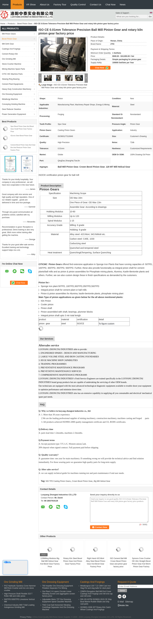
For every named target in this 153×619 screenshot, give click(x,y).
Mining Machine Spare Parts (13, 69)
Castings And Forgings (11, 49)
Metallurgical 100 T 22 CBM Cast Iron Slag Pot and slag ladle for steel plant (95, 587)
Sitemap (129, 601)
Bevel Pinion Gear (24, 24)
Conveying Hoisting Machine (13, 104)
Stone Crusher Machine (11, 64)
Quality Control (78, 4)
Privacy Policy (25, 617)
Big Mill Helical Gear (102, 481)
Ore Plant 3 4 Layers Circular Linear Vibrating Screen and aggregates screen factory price (58, 593)
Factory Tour (59, 4)
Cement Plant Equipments (12, 84)
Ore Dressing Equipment (12, 94)
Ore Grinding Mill (9, 59)
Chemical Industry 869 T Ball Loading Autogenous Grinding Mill (19, 606)
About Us (44, 4)
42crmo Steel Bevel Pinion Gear (21, 135)
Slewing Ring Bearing (11, 79)
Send (122, 590)
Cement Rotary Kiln (10, 54)
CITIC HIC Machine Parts (12, 74)
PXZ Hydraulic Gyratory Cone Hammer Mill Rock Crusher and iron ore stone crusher (20, 588)
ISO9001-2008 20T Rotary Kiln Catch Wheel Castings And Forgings (95, 608)
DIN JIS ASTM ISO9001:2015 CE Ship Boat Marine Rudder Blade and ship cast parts (96, 601)
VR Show (31, 4)
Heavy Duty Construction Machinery (16, 89)
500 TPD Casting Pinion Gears (58, 481)
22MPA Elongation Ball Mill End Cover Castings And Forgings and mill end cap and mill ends (96, 593)
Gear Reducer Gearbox (11, 109)
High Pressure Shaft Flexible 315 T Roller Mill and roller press (18, 595)
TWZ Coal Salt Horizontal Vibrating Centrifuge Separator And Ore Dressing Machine (58, 607)
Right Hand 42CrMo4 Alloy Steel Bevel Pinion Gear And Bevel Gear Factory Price (95, 562)
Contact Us (95, 4)
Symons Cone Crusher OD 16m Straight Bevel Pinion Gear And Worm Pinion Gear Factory (141, 562)
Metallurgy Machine (10, 99)
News (123, 4)
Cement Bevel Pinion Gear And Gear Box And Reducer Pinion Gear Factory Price (23, 147)
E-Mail (121, 601)
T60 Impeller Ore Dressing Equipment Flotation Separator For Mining (57, 587)
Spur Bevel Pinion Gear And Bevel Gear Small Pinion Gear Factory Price (22, 129)
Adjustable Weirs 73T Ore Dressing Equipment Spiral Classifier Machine (57, 600)
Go (150, 16)
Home (5, 4)
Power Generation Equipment (14, 114)
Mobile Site (123, 605)
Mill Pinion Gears (9, 34)
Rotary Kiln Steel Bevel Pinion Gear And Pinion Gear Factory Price (72, 561)
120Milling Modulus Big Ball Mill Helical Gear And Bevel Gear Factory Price (50, 562)
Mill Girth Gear (8, 44)
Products (17, 4)
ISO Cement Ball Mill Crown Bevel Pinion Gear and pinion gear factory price (118, 562)
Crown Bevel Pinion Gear (82, 481)
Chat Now (110, 4)
